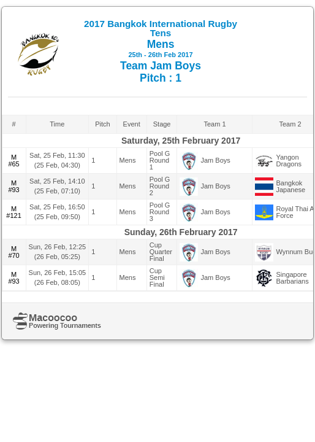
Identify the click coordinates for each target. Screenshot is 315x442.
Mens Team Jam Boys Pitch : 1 (160, 51)
